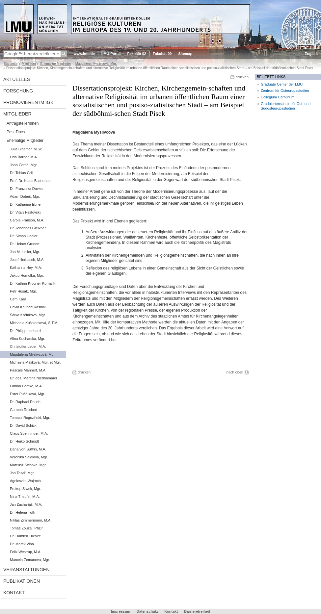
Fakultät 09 (162, 54)
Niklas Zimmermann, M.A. (31, 520)
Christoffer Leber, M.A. (28, 346)
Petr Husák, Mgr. (23, 291)
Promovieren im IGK (28, 102)
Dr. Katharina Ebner (26, 204)
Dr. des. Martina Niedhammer (33, 378)
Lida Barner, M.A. (24, 157)
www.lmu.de (84, 54)
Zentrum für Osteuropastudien (285, 90)
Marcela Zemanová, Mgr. (30, 560)
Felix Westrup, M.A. (25, 552)
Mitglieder (29, 63)
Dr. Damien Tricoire (25, 536)
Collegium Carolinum (277, 97)
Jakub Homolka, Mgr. (27, 275)
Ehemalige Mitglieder (55, 63)
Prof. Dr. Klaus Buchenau (30, 181)
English (311, 54)
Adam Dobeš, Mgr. (25, 196)
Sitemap (185, 54)
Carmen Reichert (23, 410)
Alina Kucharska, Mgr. (27, 339)
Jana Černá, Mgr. (24, 165)
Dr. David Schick (23, 425)
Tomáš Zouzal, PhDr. (26, 528)
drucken (242, 77)
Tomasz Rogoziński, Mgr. (30, 418)
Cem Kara (18, 299)
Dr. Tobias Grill (21, 173)
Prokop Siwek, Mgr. (25, 489)
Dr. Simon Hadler (24, 236)
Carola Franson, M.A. (27, 220)
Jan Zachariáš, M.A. (26, 504)
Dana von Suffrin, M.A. (28, 449)
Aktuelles (16, 79)
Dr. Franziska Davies (26, 189)
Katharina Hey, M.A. (26, 267)
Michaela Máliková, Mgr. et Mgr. (35, 362)
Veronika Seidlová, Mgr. (29, 457)
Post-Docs (16, 132)
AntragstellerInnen (23, 123)
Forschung (18, 90)
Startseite (10, 63)
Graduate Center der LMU (282, 84)
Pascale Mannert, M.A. (28, 370)
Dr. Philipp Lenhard (25, 331)
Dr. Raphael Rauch (25, 402)
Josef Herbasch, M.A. (27, 260)
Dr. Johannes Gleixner (28, 228)
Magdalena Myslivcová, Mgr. (96, 63)
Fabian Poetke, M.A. (26, 386)
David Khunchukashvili (28, 307)
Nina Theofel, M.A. (25, 497)
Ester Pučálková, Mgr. (27, 394)
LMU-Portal (111, 54)
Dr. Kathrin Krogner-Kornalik (32, 283)
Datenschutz (147, 611)
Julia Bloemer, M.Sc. (26, 149)
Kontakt (14, 592)
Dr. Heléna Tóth (22, 512)
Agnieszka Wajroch (25, 481)
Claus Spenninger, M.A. (29, 433)
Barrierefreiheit (197, 611)
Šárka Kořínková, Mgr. (28, 315)
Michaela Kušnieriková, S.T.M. (34, 323)
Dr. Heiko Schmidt (24, 441)
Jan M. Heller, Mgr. (25, 252)
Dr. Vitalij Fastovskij (25, 212)
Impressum (120, 611)
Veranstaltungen (26, 569)
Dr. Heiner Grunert (25, 244)
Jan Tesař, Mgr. (22, 473)
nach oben (235, 372)
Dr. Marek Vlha (22, 544)
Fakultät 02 (136, 54)
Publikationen (21, 581)
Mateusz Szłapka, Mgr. (28, 465)
